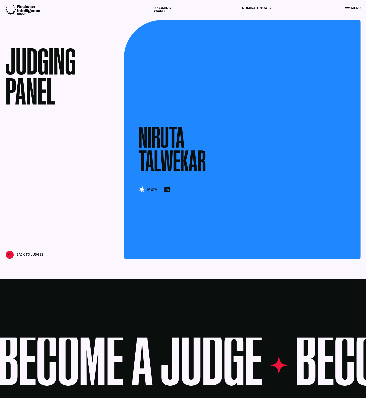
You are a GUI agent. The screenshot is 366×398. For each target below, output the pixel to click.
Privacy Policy (305, 376)
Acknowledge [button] (282, 386)
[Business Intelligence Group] (22, 10)
